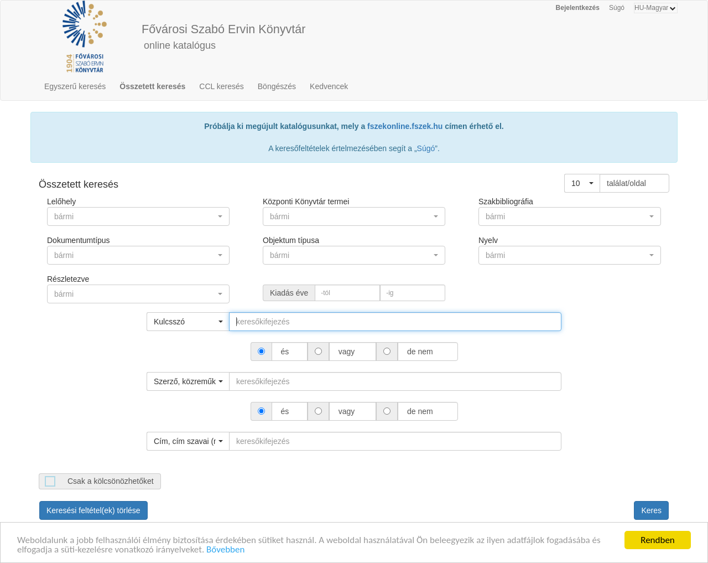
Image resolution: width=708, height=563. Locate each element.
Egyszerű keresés (75, 86)
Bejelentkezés (578, 8)
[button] (582, 183)
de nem (420, 351)
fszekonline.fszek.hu (404, 126)
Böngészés (277, 86)
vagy (346, 351)
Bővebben (225, 551)
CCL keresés (221, 86)
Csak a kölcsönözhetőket (110, 481)
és (285, 351)
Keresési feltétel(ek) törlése (93, 510)
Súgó (616, 8)
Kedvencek (329, 86)
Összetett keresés (152, 86)
